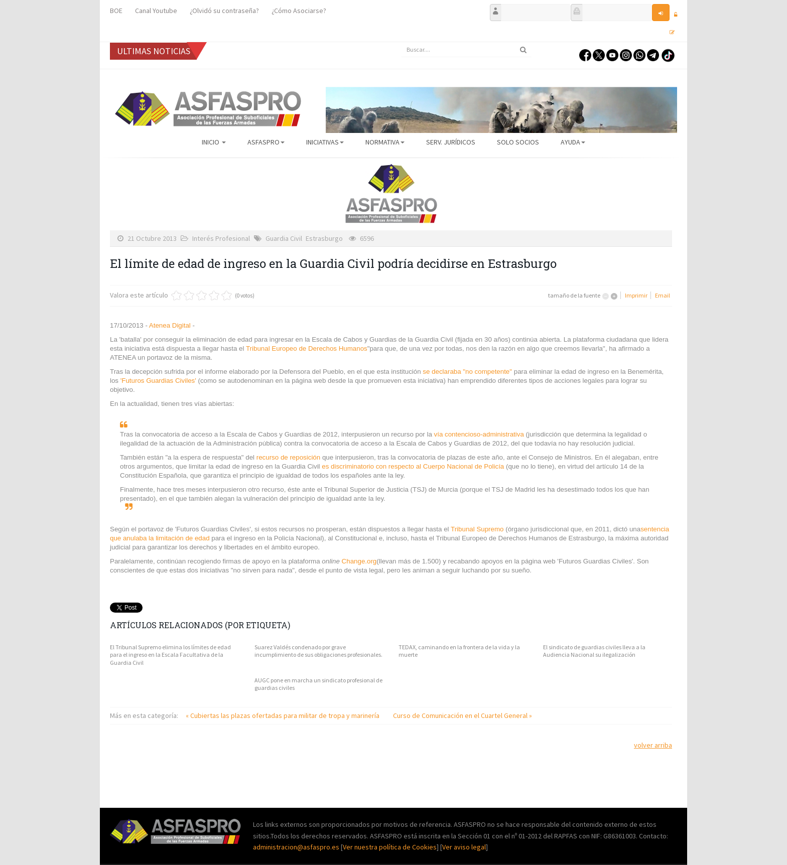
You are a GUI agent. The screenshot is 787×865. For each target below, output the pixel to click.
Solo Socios (518, 142)
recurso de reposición (289, 457)
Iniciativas (325, 142)
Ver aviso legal (464, 846)
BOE (116, 10)
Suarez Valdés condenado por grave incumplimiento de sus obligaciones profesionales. (318, 651)
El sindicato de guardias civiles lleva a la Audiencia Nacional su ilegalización (594, 651)
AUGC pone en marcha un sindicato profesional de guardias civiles (318, 684)
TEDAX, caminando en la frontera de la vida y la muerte (459, 651)
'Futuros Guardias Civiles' (159, 380)
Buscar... (401, 42)
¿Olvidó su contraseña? (224, 10)
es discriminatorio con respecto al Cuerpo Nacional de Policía (413, 466)
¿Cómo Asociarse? (299, 10)
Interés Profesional (221, 238)
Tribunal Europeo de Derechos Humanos (306, 348)
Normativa (385, 142)
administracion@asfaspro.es (297, 846)
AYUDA (573, 142)
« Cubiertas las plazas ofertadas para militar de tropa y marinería (283, 715)
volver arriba (653, 745)
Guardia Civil (284, 238)
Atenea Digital (170, 325)
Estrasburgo (324, 238)
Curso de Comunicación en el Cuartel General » (462, 715)
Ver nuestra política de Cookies (390, 846)
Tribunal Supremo (478, 529)
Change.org (359, 561)
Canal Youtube (156, 10)
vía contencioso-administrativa (479, 434)
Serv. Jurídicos (450, 142)
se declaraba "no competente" (467, 371)
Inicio (214, 142)
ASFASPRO (266, 142)
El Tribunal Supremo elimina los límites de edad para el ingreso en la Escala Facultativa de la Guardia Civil (170, 654)
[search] (466, 49)
